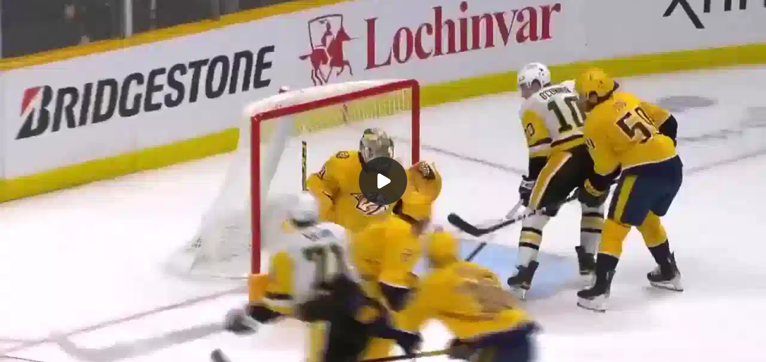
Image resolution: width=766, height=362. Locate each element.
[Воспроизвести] (383, 181)
